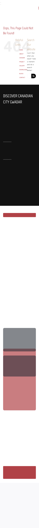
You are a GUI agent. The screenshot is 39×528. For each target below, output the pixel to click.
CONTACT (22, 77)
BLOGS (21, 74)
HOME (21, 50)
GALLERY (22, 66)
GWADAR (22, 58)
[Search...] (29, 76)
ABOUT (21, 54)
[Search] (33, 76)
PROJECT (21, 62)
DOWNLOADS (23, 70)
